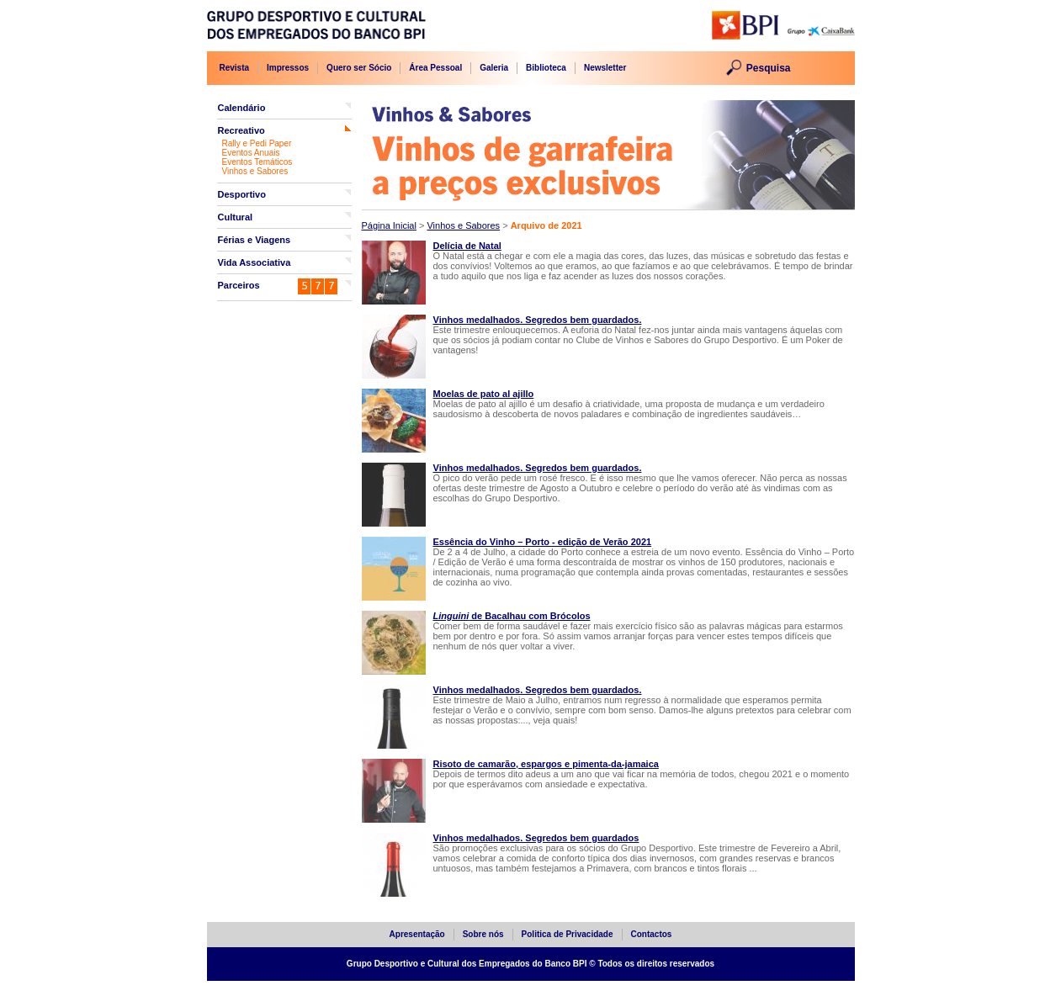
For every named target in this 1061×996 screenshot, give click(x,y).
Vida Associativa (254, 262)
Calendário (242, 108)
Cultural (235, 217)
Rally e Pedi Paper (257, 143)
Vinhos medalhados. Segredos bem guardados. (537, 320)
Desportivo (242, 194)
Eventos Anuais (251, 152)
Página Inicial (389, 225)
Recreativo (241, 130)
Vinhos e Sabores (255, 171)
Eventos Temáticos (257, 162)
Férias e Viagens (254, 240)
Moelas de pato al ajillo (483, 394)
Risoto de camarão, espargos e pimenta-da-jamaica (546, 764)
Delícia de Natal (467, 246)
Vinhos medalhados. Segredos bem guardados (536, 838)
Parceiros (239, 285)
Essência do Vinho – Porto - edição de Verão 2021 (542, 542)
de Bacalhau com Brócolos (512, 616)
